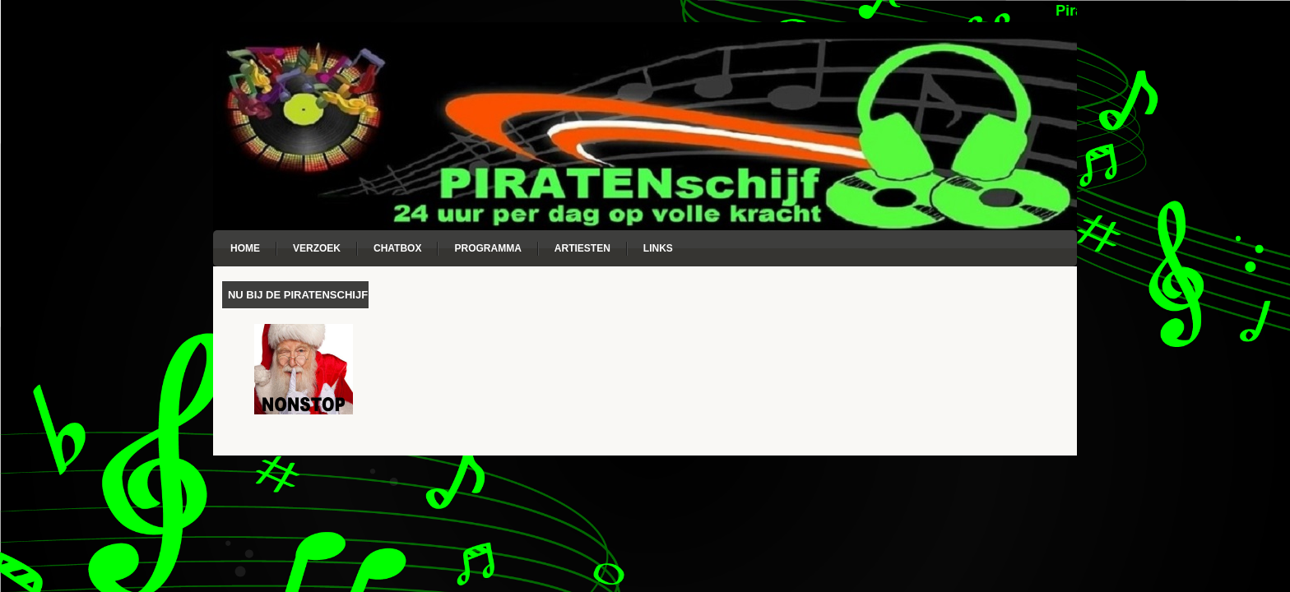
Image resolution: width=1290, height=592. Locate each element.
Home (245, 248)
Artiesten (582, 248)
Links (658, 248)
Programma (487, 248)
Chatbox (397, 248)
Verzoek (317, 248)
